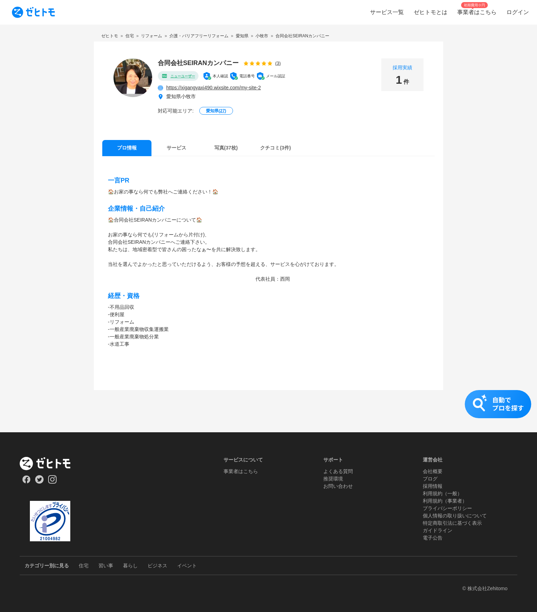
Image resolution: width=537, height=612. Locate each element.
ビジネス (157, 565)
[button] (268, 411)
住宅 (84, 565)
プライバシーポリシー (447, 508)
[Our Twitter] (39, 482)
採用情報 (432, 486)
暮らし (130, 565)
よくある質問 (338, 471)
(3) (278, 63)
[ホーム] (50, 463)
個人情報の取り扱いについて (455, 515)
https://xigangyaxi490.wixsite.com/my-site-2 (213, 87)
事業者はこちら (241, 471)
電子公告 (432, 538)
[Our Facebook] (26, 482)
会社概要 (432, 471)
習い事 (105, 565)
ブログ (430, 479)
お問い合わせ (338, 486)
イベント (187, 565)
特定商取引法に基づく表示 (452, 523)
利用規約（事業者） (445, 501)
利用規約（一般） (442, 493)
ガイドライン (437, 530)
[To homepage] (33, 12)
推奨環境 (333, 479)
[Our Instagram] (52, 482)
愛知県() (216, 110)
